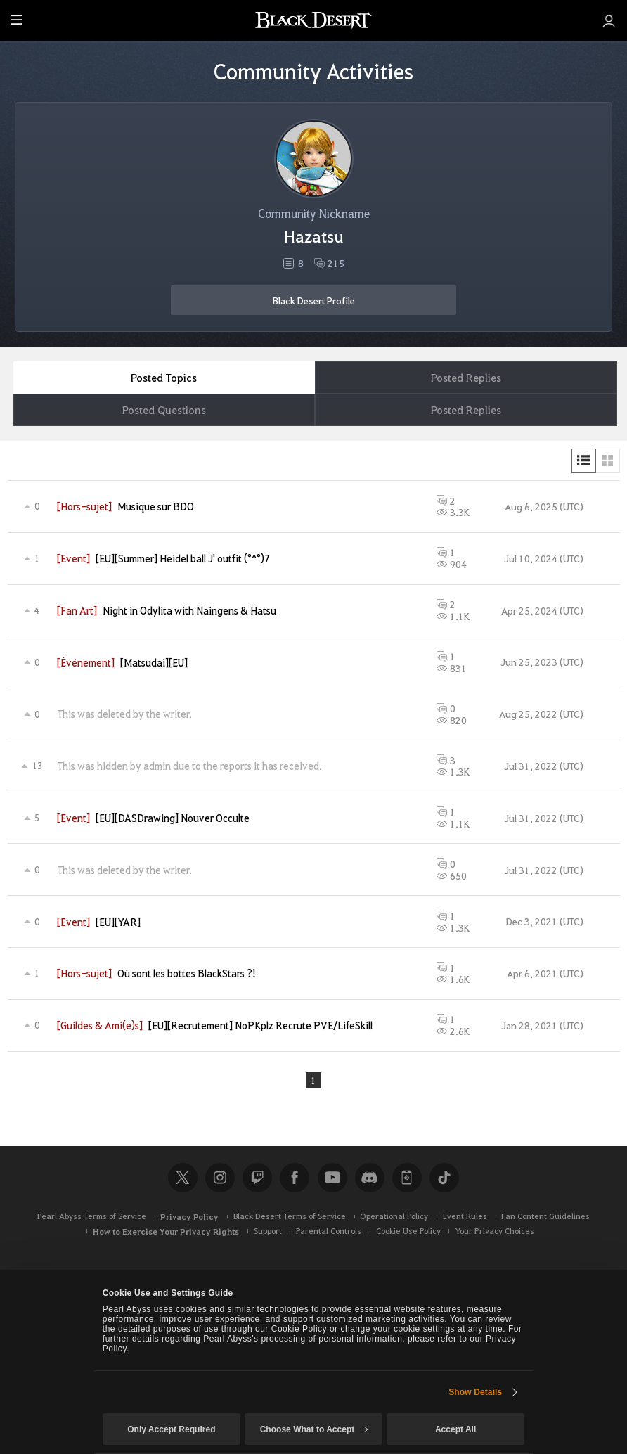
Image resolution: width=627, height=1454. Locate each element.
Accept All (455, 1429)
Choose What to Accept (314, 1429)
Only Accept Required (171, 1429)
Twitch (257, 1177)
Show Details (475, 1392)
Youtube (332, 1177)
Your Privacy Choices (494, 1230)
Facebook (294, 1177)
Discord (369, 1177)
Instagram (220, 1177)
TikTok (444, 1177)
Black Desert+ (407, 1177)
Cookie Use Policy (408, 1230)
